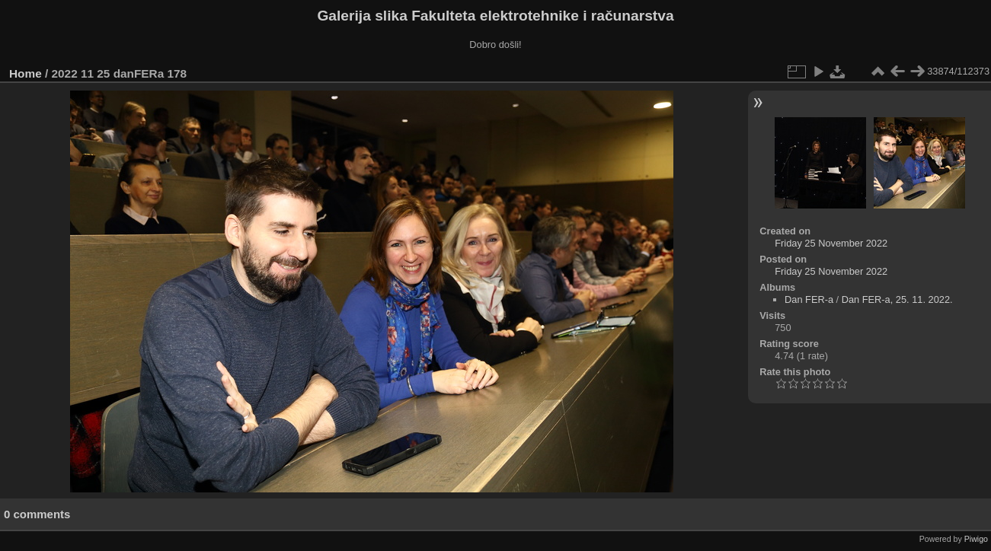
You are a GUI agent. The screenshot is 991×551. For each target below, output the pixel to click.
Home (25, 73)
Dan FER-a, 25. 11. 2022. (897, 299)
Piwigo (976, 538)
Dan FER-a (809, 299)
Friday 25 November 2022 (831, 243)
